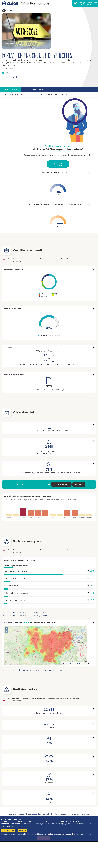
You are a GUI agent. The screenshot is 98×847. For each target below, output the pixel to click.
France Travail (59, 484)
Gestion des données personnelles (29, 814)
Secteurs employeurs (44, 94)
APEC (77, 484)
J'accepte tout (8, 830)
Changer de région (85, 4)
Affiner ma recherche (58, 164)
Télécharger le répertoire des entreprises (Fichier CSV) (27, 612)
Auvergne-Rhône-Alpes (88, 3)
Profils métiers (61, 94)
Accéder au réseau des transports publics (20, 670)
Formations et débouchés (34, 89)
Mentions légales (47, 814)
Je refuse (22, 830)
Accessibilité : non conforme (81, 814)
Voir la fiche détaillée (10, 77)
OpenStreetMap (71, 663)
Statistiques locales (10, 89)
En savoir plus (43, 838)
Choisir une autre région (62, 814)
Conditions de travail (10, 94)
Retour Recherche (14, 10)
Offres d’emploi (27, 94)
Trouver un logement (51, 670)
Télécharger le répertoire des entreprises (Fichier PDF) (27, 615)
